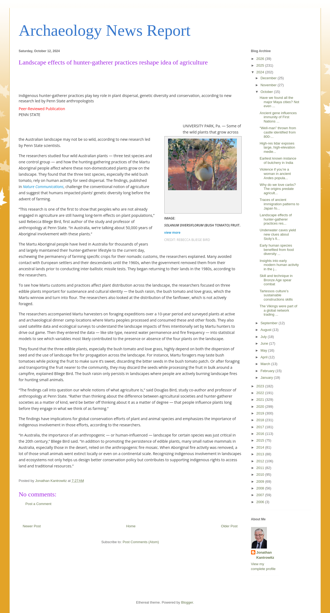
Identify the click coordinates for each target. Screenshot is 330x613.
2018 (260, 420)
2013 (260, 454)
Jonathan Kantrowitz (265, 554)
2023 (260, 386)
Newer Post (32, 526)
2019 (260, 413)
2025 (260, 65)
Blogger (187, 602)
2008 (260, 488)
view (173, 232)
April (264, 357)
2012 (260, 461)
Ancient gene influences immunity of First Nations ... (278, 117)
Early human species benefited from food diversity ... (277, 249)
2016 (260, 434)
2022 (260, 393)
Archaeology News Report (105, 30)
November (269, 85)
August (266, 330)
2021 (260, 400)
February (267, 371)
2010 (260, 475)
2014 (260, 447)
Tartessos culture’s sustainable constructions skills (276, 295)
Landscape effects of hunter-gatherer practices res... (276, 219)
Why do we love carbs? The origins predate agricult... (278, 189)
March (265, 364)
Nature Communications (43, 186)
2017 (260, 427)
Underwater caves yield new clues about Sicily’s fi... (278, 234)
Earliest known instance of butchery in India (278, 160)
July (264, 337)
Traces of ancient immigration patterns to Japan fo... (279, 204)
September (269, 323)
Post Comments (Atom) (141, 542)
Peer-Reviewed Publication (42, 108)
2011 (260, 468)
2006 (260, 502)
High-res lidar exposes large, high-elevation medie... (277, 147)
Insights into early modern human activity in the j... (279, 265)
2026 (260, 59)
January (267, 378)
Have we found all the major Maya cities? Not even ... (279, 102)
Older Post (229, 526)
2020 (260, 407)
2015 (260, 440)
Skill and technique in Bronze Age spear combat (276, 280)
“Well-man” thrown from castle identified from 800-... (278, 132)
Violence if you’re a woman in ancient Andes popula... (275, 173)
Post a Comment (39, 504)
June (264, 343)
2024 (260, 72)
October (267, 92)
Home (131, 526)
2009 (260, 481)
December (269, 78)
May (264, 350)
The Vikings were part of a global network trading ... (278, 310)
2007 (260, 495)
